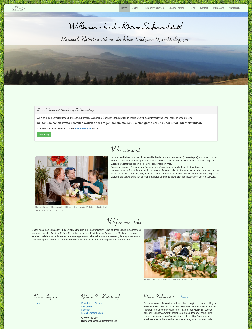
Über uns (186, 297)
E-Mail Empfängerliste (92, 313)
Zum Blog (44, 134)
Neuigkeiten (87, 306)
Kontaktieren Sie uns (91, 303)
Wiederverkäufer (83, 128)
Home (37, 303)
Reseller (85, 309)
